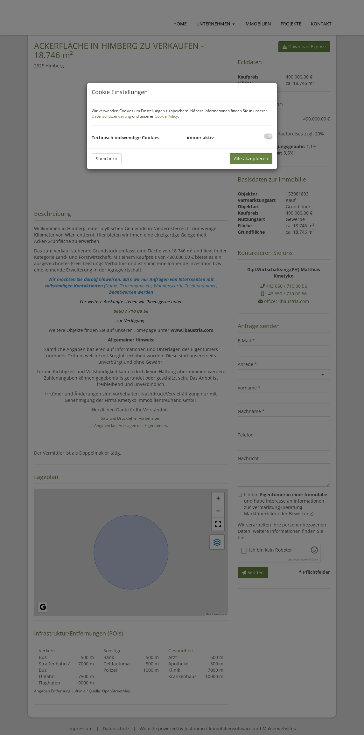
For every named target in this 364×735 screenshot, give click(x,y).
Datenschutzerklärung (111, 116)
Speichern (106, 158)
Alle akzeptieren (251, 158)
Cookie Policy (166, 116)
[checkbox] (268, 136)
